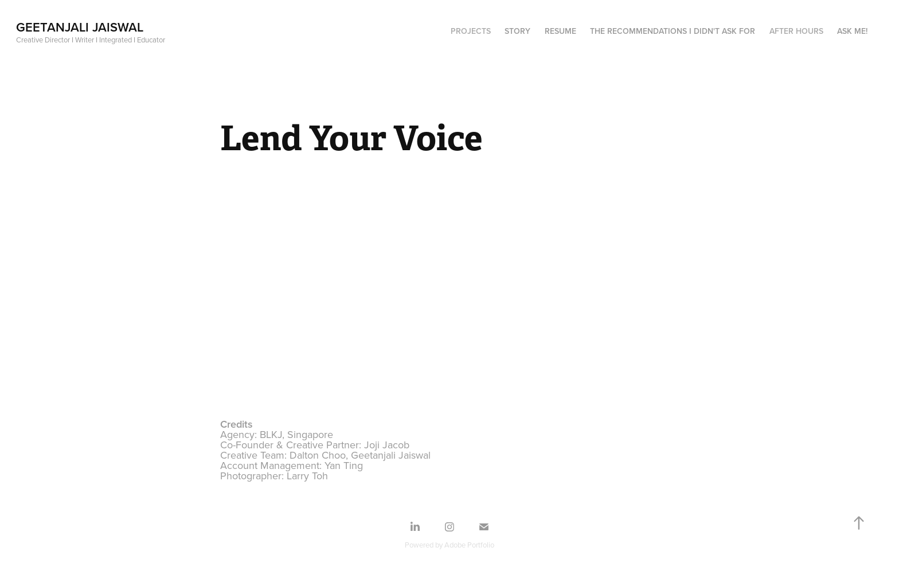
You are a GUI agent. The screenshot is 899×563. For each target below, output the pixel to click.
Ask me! (852, 31)
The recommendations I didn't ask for (672, 31)
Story (517, 31)
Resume (560, 31)
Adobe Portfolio (469, 544)
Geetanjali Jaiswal (79, 27)
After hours (796, 31)
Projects (471, 31)
